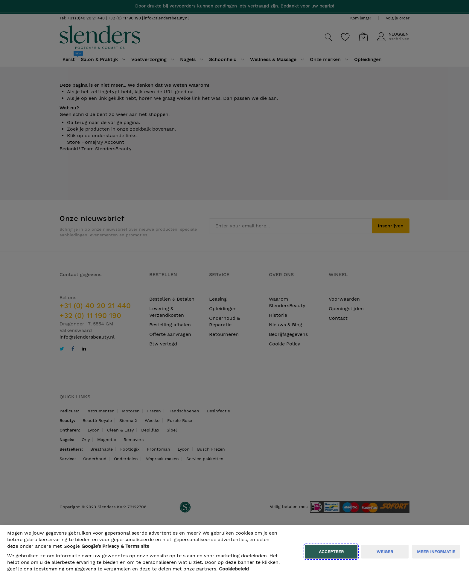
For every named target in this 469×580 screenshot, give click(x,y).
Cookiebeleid (234, 569)
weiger (385, 551)
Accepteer (331, 551)
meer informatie (436, 551)
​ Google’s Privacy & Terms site (115, 546)
